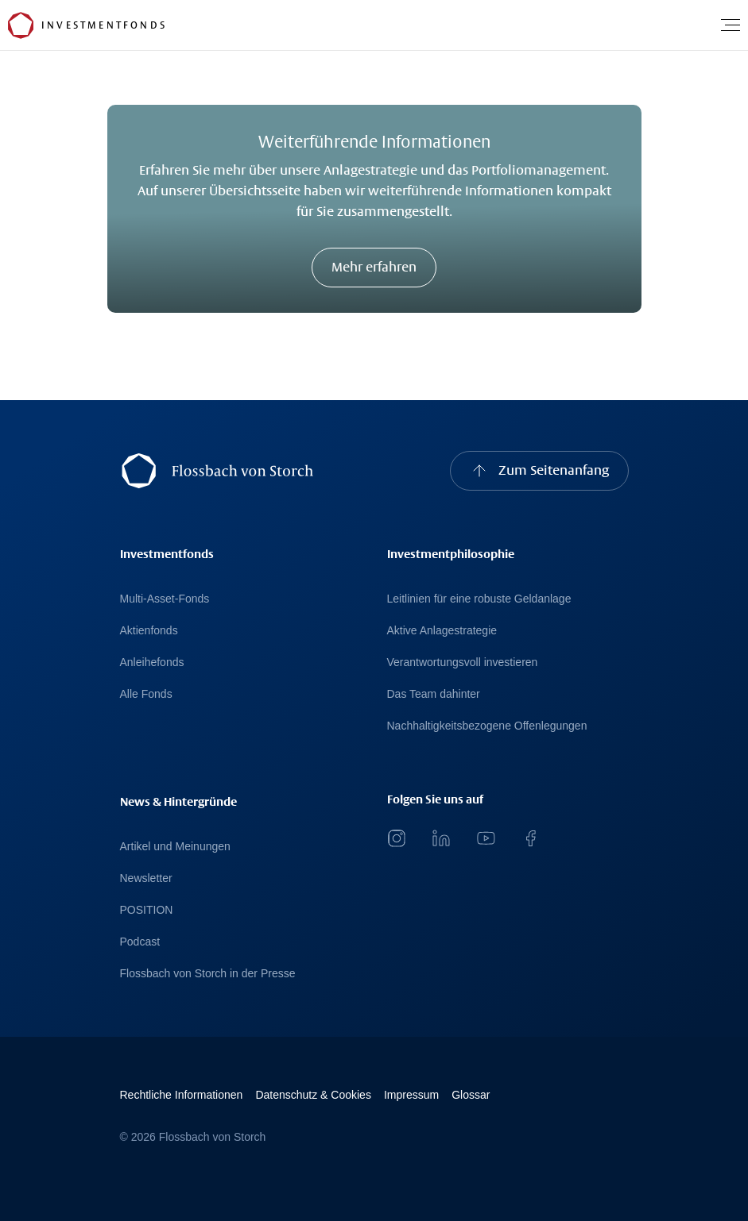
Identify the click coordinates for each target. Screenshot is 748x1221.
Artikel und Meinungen (175, 846)
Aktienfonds (149, 630)
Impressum (411, 1094)
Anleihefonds (152, 662)
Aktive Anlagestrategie (442, 630)
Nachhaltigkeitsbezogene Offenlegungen (487, 725)
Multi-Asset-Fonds (165, 598)
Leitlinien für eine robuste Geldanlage (479, 598)
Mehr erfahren (374, 267)
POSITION (146, 909)
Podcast (140, 941)
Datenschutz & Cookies (313, 1094)
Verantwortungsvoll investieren (462, 662)
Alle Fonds (146, 694)
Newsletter (146, 878)
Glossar (471, 1094)
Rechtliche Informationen (181, 1094)
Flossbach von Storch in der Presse (208, 973)
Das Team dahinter (433, 694)
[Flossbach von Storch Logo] (20, 25)
